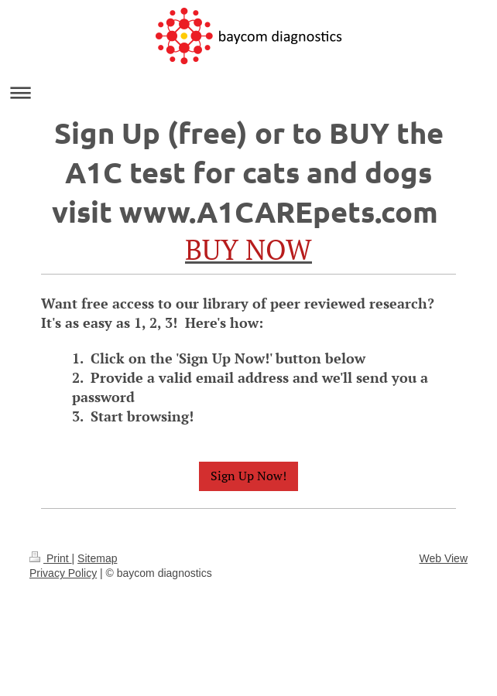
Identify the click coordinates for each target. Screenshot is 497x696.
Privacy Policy (63, 573)
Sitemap (97, 558)
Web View (443, 558)
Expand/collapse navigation (248, 92)
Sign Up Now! (248, 475)
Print (50, 558)
